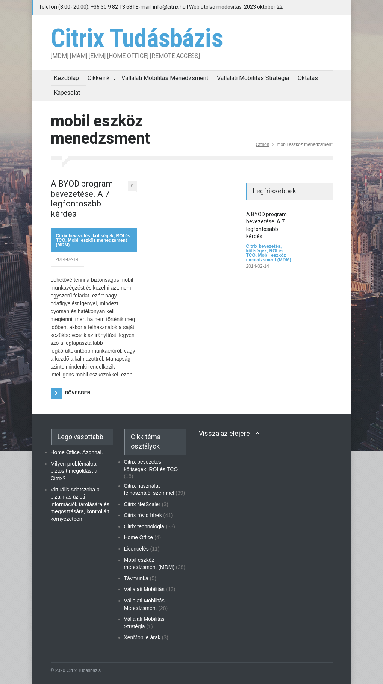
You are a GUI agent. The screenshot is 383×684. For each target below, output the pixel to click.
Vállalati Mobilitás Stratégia (253, 78)
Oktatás (308, 78)
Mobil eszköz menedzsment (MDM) (91, 242)
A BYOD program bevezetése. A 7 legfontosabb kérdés (82, 198)
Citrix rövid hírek (143, 515)
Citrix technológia (144, 526)
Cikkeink (99, 78)
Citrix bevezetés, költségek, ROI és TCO (265, 251)
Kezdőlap (66, 78)
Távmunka (136, 578)
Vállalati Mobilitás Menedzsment (164, 78)
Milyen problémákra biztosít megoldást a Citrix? (74, 471)
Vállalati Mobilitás (144, 589)
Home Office (138, 537)
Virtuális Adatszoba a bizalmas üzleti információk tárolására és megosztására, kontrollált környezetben (80, 504)
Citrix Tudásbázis (137, 38)
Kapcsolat (67, 92)
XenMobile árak (142, 637)
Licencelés (136, 549)
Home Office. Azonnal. (77, 452)
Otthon (262, 144)
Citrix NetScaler (142, 504)
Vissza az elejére (224, 433)
